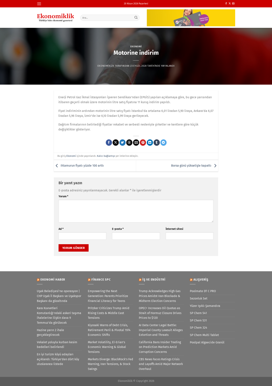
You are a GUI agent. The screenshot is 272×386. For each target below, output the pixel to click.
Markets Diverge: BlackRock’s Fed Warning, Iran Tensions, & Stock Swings (110, 364)
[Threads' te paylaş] (129, 142)
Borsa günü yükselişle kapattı (194, 165)
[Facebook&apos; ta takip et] (226, 3)
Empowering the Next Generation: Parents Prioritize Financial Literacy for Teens (108, 296)
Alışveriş (200, 279)
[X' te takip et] (230, 3)
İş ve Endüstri (153, 279)
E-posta (118, 229)
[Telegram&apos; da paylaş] (163, 142)
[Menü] (39, 3)
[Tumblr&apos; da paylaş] (157, 142)
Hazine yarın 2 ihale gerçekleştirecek (50, 332)
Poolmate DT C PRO (203, 291)
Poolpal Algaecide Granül (207, 342)
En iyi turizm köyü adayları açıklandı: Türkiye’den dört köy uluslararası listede (58, 359)
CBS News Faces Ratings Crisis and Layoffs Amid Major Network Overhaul (161, 364)
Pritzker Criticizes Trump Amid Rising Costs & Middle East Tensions (108, 313)
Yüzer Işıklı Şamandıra (205, 306)
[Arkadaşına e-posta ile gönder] (136, 142)
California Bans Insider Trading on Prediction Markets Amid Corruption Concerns (160, 347)
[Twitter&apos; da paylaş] (122, 142)
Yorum (63, 196)
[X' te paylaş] (116, 142)
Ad (61, 229)
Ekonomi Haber (52, 279)
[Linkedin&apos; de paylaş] (150, 142)
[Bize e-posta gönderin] (233, 3)
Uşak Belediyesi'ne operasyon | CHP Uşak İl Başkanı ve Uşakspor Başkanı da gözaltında (59, 296)
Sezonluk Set (198, 298)
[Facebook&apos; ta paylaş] (109, 142)
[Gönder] (136, 17)
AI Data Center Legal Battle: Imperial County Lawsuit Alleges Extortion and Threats (161, 330)
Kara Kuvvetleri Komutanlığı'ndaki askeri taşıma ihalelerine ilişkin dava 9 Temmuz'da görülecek (59, 315)
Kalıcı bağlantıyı (106, 155)
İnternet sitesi (174, 229)
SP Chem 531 (198, 320)
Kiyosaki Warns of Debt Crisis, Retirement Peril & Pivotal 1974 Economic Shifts (109, 330)
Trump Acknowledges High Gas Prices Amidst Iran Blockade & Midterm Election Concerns (159, 296)
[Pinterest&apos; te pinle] (143, 142)
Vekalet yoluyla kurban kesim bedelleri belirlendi (57, 344)
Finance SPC (101, 279)
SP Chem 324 (198, 327)
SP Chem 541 (198, 313)
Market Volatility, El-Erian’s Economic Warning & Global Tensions (107, 347)
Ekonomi (136, 46)
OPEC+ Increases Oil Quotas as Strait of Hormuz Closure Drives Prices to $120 (160, 313)
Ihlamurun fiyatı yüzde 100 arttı (79, 165)
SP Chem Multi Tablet (204, 335)
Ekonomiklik (105, 65)
